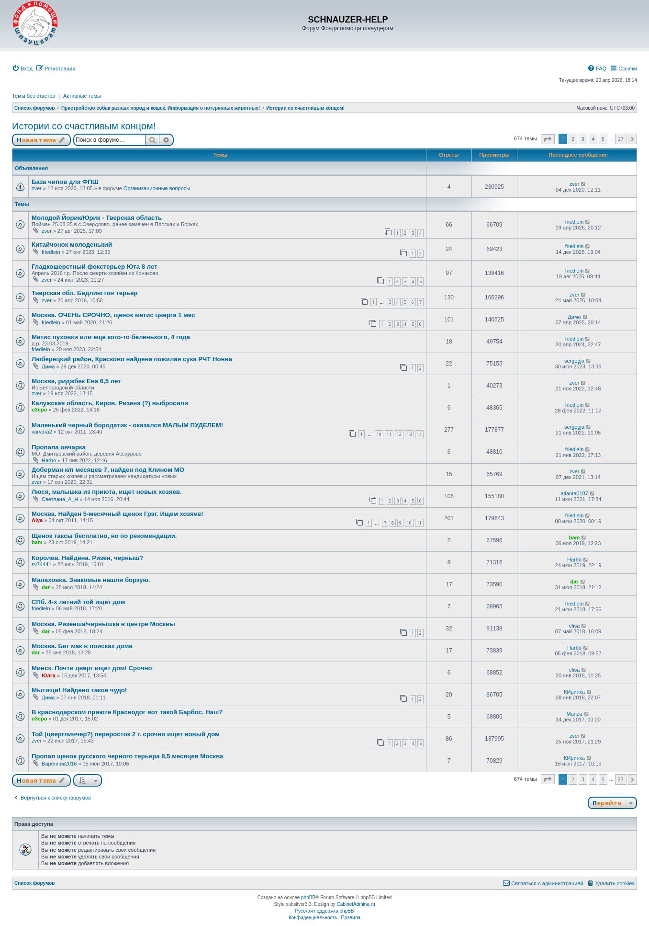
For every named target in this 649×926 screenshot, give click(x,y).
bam (37, 542)
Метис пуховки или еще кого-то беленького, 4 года (111, 337)
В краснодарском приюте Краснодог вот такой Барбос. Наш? (127, 712)
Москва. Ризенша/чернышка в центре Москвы (103, 624)
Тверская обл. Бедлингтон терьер (85, 293)
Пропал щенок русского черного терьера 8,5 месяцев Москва (127, 756)
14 (419, 434)
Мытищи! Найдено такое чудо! (79, 690)
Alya (37, 520)
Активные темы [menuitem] (82, 96)
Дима (574, 317)
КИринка (574, 692)
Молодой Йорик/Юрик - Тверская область (97, 217)
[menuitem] (22, 68)
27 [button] (621, 139)
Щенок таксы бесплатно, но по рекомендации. (104, 535)
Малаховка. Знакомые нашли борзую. (91, 579)
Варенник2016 (59, 763)
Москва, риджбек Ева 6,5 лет (76, 381)
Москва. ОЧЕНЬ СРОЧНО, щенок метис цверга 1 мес (113, 315)
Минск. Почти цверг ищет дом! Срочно (92, 668)
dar (46, 587)
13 (409, 434)
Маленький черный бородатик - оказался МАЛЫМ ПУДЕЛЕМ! (127, 425)
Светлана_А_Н (60, 499)
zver (37, 188)
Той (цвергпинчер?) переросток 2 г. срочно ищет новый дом (126, 734)
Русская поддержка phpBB (324, 911)
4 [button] (593, 139)
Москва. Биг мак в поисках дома (82, 646)
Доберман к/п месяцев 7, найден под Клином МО (108, 469)
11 (389, 434)
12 (399, 434)
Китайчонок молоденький (72, 244)
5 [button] (603, 139)
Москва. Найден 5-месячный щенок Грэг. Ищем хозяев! (117, 513)
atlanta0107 (574, 493)
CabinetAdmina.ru (356, 904)
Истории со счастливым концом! (84, 126)
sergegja (574, 361)
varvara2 (42, 431)
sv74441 (42, 564)
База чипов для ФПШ (65, 181)
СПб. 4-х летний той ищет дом (78, 602)
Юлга (49, 675)
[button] (548, 139)
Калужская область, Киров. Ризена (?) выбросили (110, 403)
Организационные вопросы (156, 188)
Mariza (574, 714)
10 (379, 434)
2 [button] (572, 139)
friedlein (574, 222)
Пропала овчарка (59, 447)
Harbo (49, 460)
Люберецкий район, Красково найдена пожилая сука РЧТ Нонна (132, 359)
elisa (574, 626)
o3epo (39, 409)
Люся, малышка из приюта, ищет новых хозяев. (107, 491)
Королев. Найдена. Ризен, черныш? (87, 557)
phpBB (308, 897)
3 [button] (583, 139)
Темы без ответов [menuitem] (33, 96)
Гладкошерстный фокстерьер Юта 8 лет (94, 266)
